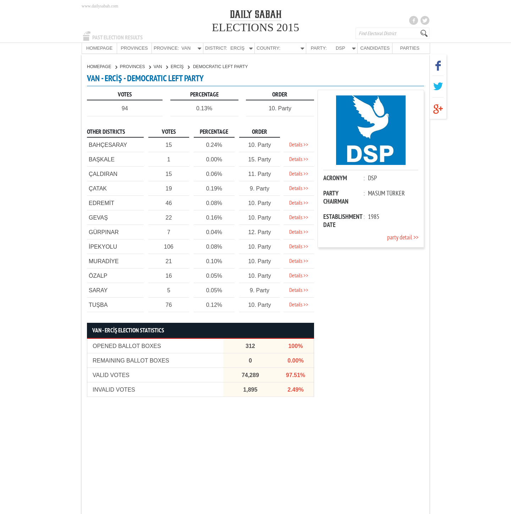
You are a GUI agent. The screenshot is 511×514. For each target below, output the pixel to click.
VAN (161, 66)
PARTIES (409, 48)
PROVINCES (134, 48)
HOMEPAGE (99, 48)
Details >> (298, 144)
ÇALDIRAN (103, 174)
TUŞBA (98, 305)
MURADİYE (104, 261)
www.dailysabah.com (100, 6)
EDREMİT (101, 203)
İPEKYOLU (103, 246)
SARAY (98, 290)
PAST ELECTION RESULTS (117, 37)
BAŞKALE (102, 159)
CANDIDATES (375, 48)
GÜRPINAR (104, 232)
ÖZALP (98, 275)
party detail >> (402, 237)
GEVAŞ (98, 217)
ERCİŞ (180, 66)
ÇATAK (98, 188)
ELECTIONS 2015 (255, 27)
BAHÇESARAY (108, 145)
